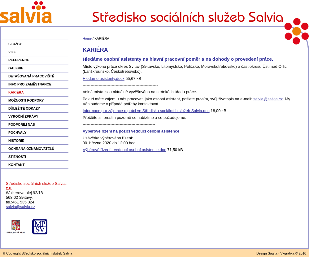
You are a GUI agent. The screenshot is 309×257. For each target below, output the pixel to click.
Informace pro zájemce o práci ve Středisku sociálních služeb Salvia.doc (146, 110)
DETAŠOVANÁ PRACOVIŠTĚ (31, 76)
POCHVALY (17, 132)
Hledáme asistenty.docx (103, 78)
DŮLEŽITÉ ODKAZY (24, 108)
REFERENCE (18, 60)
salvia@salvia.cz (20, 206)
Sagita (272, 253)
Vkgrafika (287, 253)
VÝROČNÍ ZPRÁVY (23, 116)
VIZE (12, 52)
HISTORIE (16, 140)
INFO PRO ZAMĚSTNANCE (29, 84)
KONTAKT (16, 165)
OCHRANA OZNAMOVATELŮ (31, 148)
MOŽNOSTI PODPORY (26, 100)
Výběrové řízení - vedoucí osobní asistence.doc (124, 149)
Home (87, 38)
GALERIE (15, 68)
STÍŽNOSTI (17, 157)
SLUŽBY (15, 44)
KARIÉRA (16, 92)
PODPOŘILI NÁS (21, 124)
